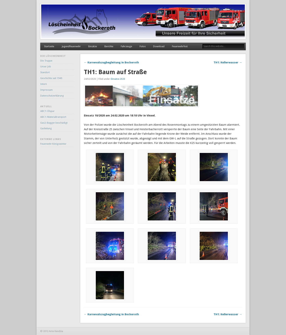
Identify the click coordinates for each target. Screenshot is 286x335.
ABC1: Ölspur (47, 111)
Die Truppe (46, 60)
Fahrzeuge (126, 46)
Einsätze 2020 (118, 79)
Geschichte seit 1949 (51, 78)
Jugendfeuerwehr (71, 46)
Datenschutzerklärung (52, 95)
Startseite (49, 46)
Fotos (143, 46)
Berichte (108, 46)
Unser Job (45, 66)
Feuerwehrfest (180, 46)
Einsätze (92, 46)
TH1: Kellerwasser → (228, 62)
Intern (43, 84)
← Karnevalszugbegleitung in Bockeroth (111, 62)
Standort (45, 72)
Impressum (46, 89)
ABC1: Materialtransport (53, 116)
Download (158, 46)
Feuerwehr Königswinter (53, 143)
